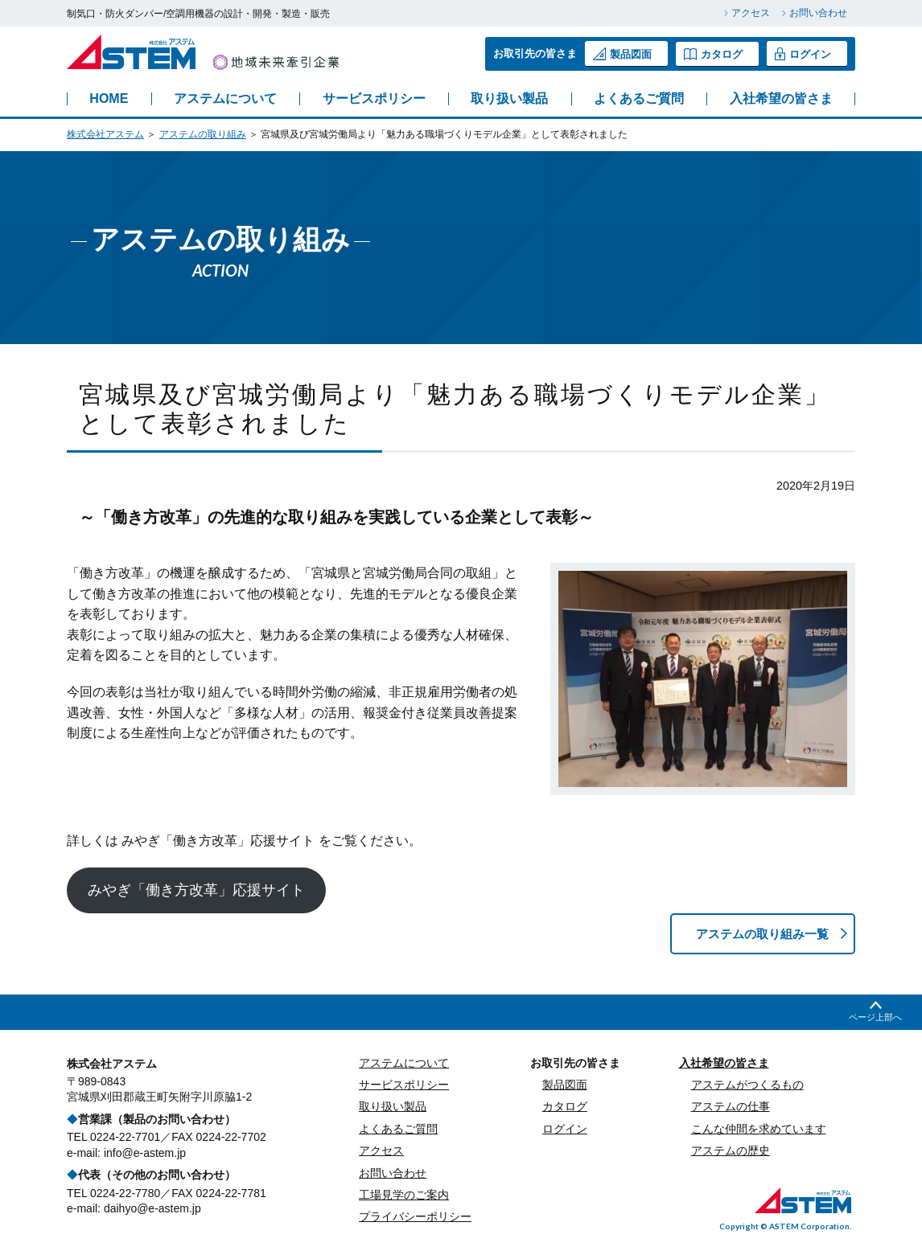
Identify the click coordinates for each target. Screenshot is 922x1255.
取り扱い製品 (509, 98)
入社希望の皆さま (781, 98)
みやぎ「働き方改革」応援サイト (196, 890)
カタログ (713, 53)
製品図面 (622, 53)
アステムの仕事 (730, 1107)
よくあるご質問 (639, 98)
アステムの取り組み (202, 134)
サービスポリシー (374, 98)
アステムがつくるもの (747, 1085)
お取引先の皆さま (575, 1063)
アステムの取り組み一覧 (757, 934)
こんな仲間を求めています (758, 1129)
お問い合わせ (818, 12)
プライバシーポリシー (415, 1218)
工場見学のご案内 (404, 1195)
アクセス (750, 12)
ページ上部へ (875, 1018)
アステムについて (225, 98)
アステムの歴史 (730, 1151)
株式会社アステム (105, 134)
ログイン (803, 53)
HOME (108, 98)
